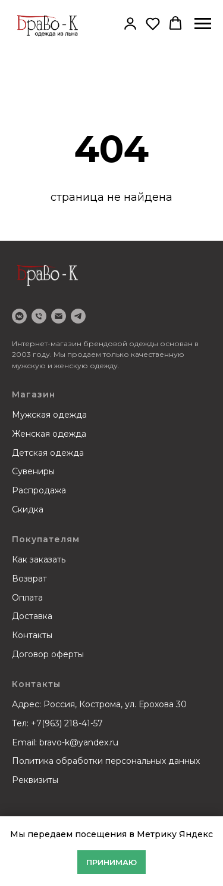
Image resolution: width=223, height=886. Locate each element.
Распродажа (39, 490)
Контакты (32, 635)
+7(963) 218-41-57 (67, 723)
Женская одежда (49, 433)
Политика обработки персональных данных (106, 761)
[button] (130, 23)
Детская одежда (48, 452)
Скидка (27, 509)
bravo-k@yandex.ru (78, 742)
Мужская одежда (49, 414)
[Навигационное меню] (202, 24)
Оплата (27, 597)
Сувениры (33, 471)
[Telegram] (78, 316)
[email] (58, 316)
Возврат (29, 578)
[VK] (19, 316)
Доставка (32, 616)
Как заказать (38, 559)
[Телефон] (39, 316)
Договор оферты (48, 654)
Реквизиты (35, 780)
